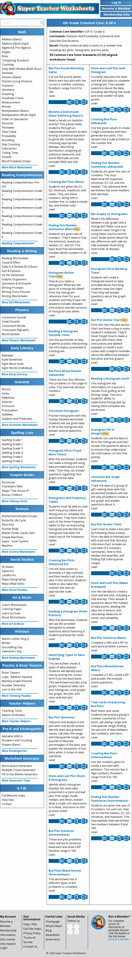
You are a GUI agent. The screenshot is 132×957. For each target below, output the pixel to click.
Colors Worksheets (14, 605)
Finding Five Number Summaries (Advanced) (107, 165)
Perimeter (8, 127)
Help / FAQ (30, 924)
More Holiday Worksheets (18, 658)
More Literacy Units (15, 501)
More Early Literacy (14, 374)
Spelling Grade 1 (12, 440)
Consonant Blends (13, 326)
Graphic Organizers (14, 279)
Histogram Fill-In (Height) (102, 431)
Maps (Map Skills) (13, 583)
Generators (53, 939)
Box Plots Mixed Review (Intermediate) (65, 872)
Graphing (8, 94)
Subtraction (9, 148)
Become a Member (118, 939)
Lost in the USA (11, 689)
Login (3, 948)
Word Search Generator (17, 766)
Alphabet (7, 355)
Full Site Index (32, 929)
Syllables (7, 414)
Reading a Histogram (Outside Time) (63, 333)
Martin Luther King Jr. (16, 639)
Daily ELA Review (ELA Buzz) (19, 266)
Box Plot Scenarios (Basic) (108, 638)
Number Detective (13, 685)
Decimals (7, 73)
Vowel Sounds (11, 321)
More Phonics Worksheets (19, 340)
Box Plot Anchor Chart (106, 524)
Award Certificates (13, 715)
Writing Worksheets (15, 296)
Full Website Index (13, 795)
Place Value (9, 132)
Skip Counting (11, 144)
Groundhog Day (12, 647)
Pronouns (8, 406)
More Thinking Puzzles (16, 696)
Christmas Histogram (64, 411)
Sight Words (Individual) (17, 368)
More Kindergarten (14, 751)
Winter (6, 643)
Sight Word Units (13, 364)
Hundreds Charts (13, 98)
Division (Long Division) (17, 81)
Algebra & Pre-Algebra (16, 48)
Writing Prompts (12, 288)
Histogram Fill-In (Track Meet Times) (65, 452)
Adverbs (7, 402)
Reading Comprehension (18, 243)
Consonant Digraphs (15, 330)
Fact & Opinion (11, 271)
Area (5, 56)
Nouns (6, 389)
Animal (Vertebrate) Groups (19, 516)
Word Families (11, 334)
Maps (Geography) (14, 579)
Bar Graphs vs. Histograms (109, 214)
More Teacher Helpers (16, 721)
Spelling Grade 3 (12, 448)
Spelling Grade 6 (12, 461)
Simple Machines (12, 537)
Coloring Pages (11, 609)
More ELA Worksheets (16, 302)
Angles (6, 52)
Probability (9, 136)
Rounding (8, 140)
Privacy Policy (32, 933)
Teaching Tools (12, 711)
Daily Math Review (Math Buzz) (22, 69)
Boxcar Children (12, 495)
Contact (7, 804)
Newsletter (53, 935)
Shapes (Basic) (11, 744)
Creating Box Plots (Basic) (66, 182)
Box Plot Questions (62, 717)
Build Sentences (12, 359)
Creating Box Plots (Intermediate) (104, 755)
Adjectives (8, 397)
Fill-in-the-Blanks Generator (20, 774)
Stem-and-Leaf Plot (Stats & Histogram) (67, 778)
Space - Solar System (15, 541)
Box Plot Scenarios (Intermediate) (61, 832)
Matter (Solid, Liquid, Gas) (18, 533)
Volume (7, 157)
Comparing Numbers (15, 60)
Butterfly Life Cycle (14, 520)
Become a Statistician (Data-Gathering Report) (66, 113)
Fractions (8, 85)
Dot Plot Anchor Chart (106, 320)
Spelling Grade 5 (12, 457)
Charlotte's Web (12, 486)
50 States (8, 567)
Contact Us (30, 946)
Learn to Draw (11, 613)
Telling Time (10, 153)
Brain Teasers (11, 672)
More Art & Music (13, 624)
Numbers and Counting (17, 740)
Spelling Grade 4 (12, 452)
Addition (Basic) (11, 39)
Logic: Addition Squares (17, 677)
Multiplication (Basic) (15, 111)
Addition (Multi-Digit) (15, 43)
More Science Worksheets (18, 552)
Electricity (8, 524)
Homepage (53, 921)
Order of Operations (15, 119)
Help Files (8, 800)
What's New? (54, 926)
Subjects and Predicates (17, 419)
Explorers (8, 571)
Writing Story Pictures (16, 292)
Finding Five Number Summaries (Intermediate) (109, 799)
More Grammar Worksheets (20, 425)
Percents (7, 123)
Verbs (5, 393)
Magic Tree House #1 (16, 491)
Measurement (11, 102)
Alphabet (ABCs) (12, 736)
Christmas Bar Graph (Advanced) (105, 479)
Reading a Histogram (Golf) (110, 378)
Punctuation (10, 410)
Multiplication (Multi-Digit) (19, 115)
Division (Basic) (11, 77)
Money (6, 106)
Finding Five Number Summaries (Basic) (63, 227)
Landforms (9, 575)
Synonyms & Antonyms (16, 283)
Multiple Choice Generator (19, 770)
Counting (8, 64)
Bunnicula (8, 482)
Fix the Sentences (13, 275)
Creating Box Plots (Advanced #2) (61, 562)
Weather (7, 545)
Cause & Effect (11, 262)
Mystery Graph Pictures (17, 681)
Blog (49, 930)
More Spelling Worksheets (19, 467)
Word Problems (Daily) (16, 161)
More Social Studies (14, 590)
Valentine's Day (12, 651)
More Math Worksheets (17, 167)
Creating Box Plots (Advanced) (104, 121)
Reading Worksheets (15, 258)
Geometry (8, 90)
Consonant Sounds (14, 317)
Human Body (10, 529)
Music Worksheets (14, 617)
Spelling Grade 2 (12, 444)
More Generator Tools (16, 780)
